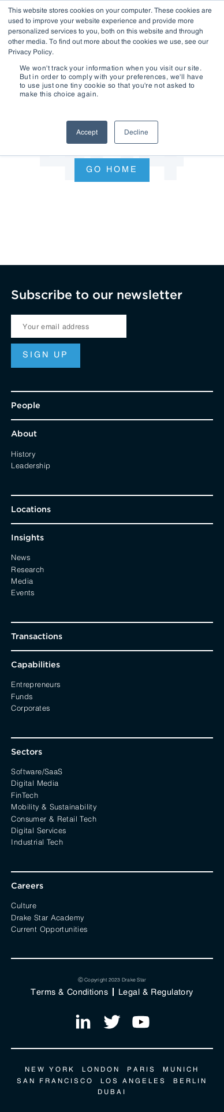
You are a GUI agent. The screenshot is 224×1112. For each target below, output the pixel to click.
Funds (21, 695)
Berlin (190, 1081)
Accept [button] (87, 132)
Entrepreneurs (35, 683)
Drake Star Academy (47, 917)
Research (27, 568)
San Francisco (55, 1081)
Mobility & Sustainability (53, 806)
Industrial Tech (37, 841)
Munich (181, 1069)
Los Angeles (133, 1081)
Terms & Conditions (69, 992)
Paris (141, 1069)
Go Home (111, 169)
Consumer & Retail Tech (53, 818)
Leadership (30, 465)
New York (50, 1069)
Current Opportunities (49, 928)
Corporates (30, 707)
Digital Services (38, 829)
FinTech (24, 794)
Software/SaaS (36, 771)
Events (22, 592)
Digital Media (34, 782)
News (20, 556)
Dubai (112, 1092)
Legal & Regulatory (155, 992)
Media (22, 580)
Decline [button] (136, 132)
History (23, 453)
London (101, 1069)
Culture (23, 904)
